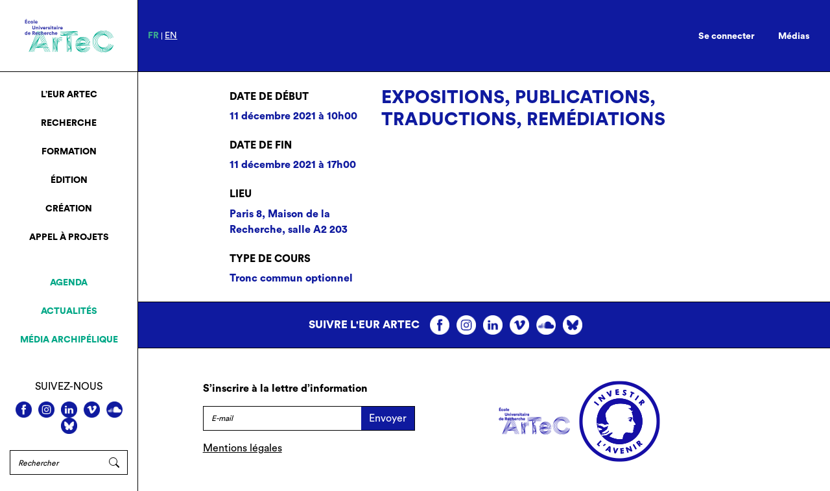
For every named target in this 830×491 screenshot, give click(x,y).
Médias (794, 36)
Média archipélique (69, 339)
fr (153, 35)
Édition (69, 180)
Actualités (69, 311)
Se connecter (726, 36)
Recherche (69, 123)
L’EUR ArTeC (69, 94)
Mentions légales (242, 448)
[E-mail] (282, 418)
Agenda (69, 282)
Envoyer (388, 418)
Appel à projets (69, 237)
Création (68, 208)
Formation (69, 151)
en (171, 35)
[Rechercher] (55, 462)
